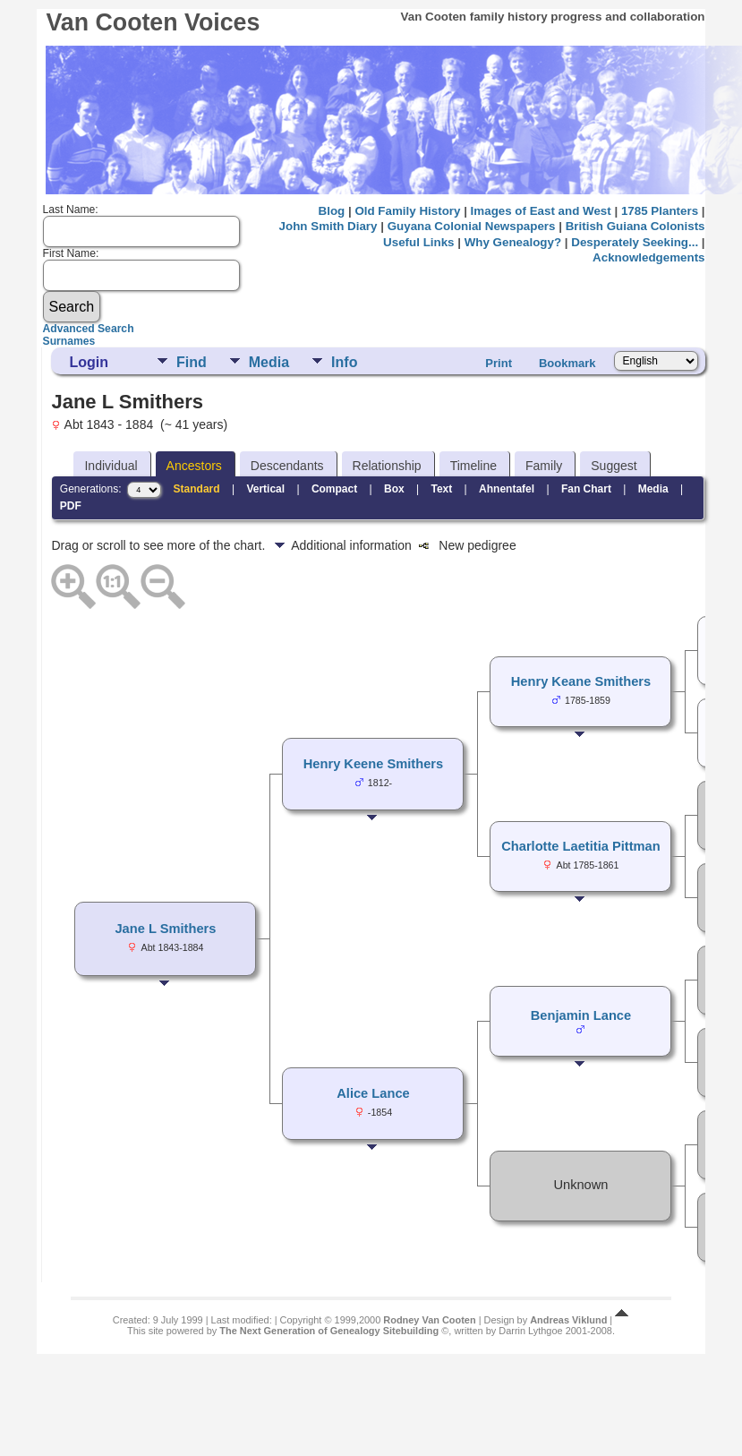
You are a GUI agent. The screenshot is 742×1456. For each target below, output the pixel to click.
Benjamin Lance (581, 1015)
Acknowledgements (648, 257)
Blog (332, 211)
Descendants (287, 465)
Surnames (69, 341)
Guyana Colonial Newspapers (472, 226)
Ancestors (194, 465)
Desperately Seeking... (634, 242)
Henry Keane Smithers (581, 681)
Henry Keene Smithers (373, 764)
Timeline (473, 465)
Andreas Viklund (568, 1320)
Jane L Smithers (165, 928)
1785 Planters (659, 211)
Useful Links (418, 242)
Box (394, 489)
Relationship (387, 465)
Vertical (265, 489)
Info (344, 362)
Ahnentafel (506, 489)
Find (191, 362)
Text (441, 489)
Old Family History (407, 211)
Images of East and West (541, 211)
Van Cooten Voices (153, 22)
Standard (197, 489)
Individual (110, 465)
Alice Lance (373, 1093)
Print (498, 363)
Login (88, 362)
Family (543, 465)
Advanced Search (88, 328)
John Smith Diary (328, 226)
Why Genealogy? (513, 242)
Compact (334, 489)
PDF (70, 506)
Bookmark (567, 363)
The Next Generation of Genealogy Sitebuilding (329, 1330)
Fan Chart (586, 489)
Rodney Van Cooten (429, 1320)
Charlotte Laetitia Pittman (581, 846)
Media (269, 362)
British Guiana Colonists (635, 226)
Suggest (613, 465)
